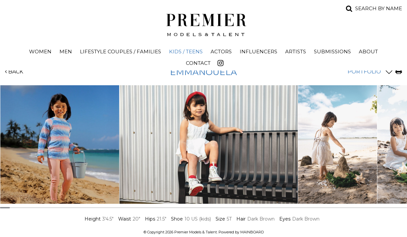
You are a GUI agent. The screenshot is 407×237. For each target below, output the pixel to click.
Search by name (378, 8)
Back (14, 71)
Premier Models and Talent (203, 23)
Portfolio (364, 71)
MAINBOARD (252, 232)
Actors (221, 51)
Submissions (332, 51)
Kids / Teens (186, 51)
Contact (198, 63)
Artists (295, 51)
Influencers (258, 51)
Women (40, 51)
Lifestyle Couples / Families (120, 51)
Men (65, 51)
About (368, 51)
